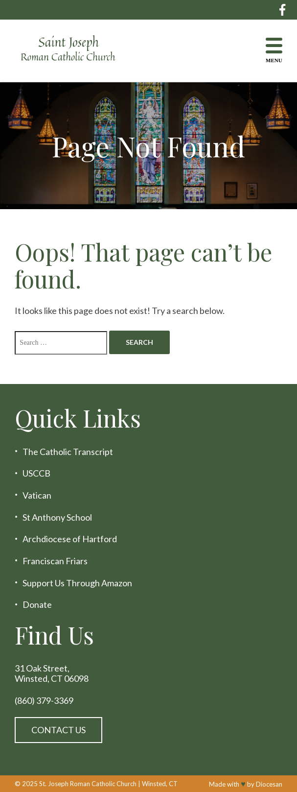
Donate (37, 605)
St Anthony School (57, 517)
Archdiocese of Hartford (70, 539)
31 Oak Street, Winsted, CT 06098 (52, 673)
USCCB (36, 473)
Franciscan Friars (55, 561)
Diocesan (269, 784)
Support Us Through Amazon (77, 583)
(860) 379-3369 (44, 701)
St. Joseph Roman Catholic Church (88, 784)
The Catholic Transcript (68, 452)
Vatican (37, 495)
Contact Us (58, 729)
